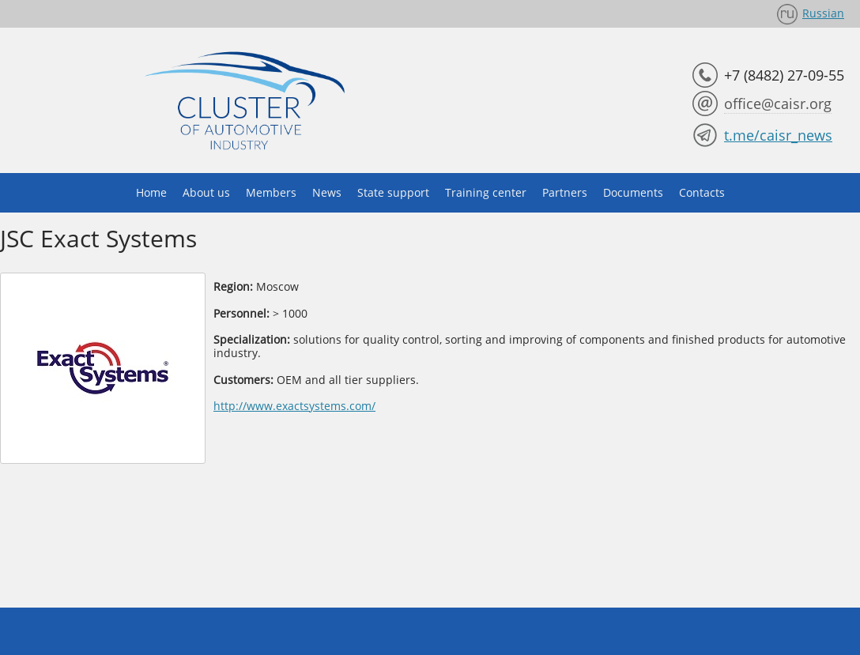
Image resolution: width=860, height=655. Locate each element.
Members (271, 192)
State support (393, 192)
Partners (564, 192)
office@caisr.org (778, 103)
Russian (823, 13)
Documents (633, 192)
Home (151, 192)
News (326, 192)
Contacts (702, 192)
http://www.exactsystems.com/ (294, 405)
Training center (485, 192)
